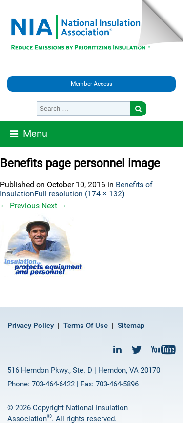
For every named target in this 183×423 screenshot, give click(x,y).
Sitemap (131, 325)
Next (54, 205)
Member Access (91, 83)
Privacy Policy (30, 325)
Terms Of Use (85, 325)
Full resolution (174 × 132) (79, 193)
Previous (20, 205)
